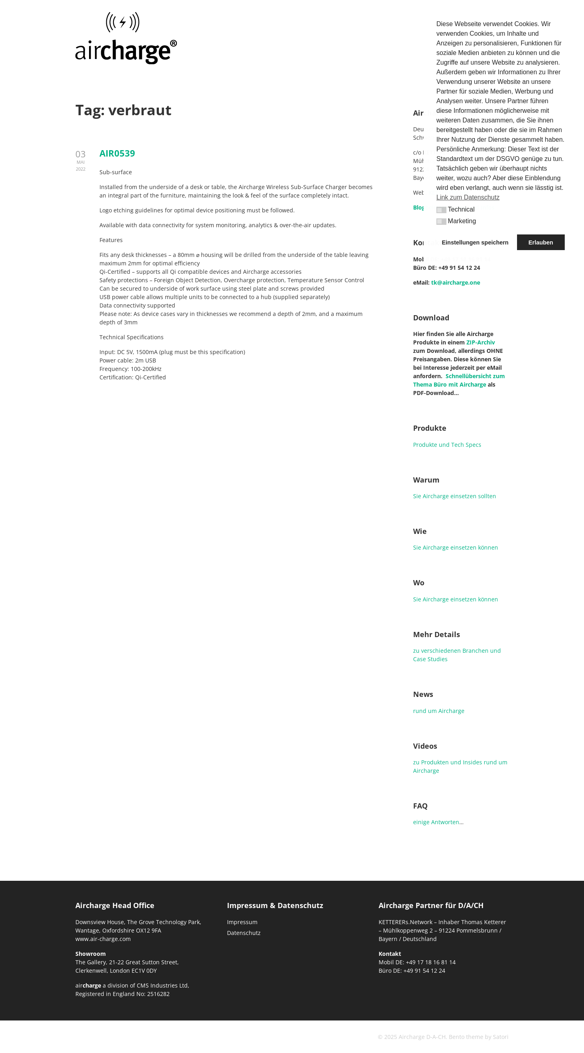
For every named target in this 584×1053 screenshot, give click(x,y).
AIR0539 (117, 153)
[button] (441, 210)
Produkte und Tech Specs (447, 444)
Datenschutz (244, 933)
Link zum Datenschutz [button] (467, 197)
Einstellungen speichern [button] (475, 242)
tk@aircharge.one (455, 282)
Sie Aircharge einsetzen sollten (454, 496)
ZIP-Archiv (480, 342)
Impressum (242, 922)
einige (421, 822)
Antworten (445, 822)
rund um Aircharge (438, 711)
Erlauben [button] (540, 242)
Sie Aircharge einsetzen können (455, 547)
